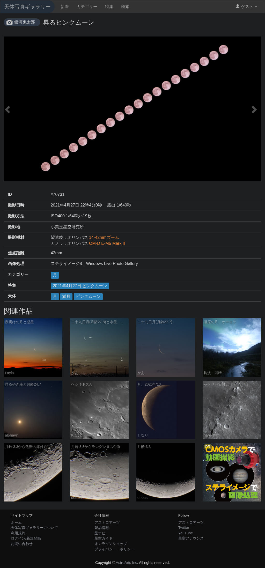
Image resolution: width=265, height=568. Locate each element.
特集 (109, 6)
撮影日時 (16, 205)
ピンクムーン (88, 296)
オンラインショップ (110, 544)
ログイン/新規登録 (26, 538)
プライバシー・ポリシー (114, 549)
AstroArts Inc (126, 562)
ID (10, 194)
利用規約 (18, 533)
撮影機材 (16, 237)
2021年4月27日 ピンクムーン (80, 286)
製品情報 (101, 528)
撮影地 (14, 227)
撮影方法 (16, 216)
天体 (12, 296)
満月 (66, 296)
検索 (125, 6)
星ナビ (99, 533)
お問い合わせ (22, 544)
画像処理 (16, 263)
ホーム (16, 522)
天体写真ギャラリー (27, 7)
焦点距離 (16, 253)
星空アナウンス (191, 538)
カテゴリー (87, 6)
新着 (65, 6)
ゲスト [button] (246, 6)
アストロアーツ (107, 522)
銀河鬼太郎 (24, 22)
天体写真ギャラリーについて (34, 528)
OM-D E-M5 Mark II (107, 243)
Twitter (183, 528)
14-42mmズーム (104, 237)
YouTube (185, 533)
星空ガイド (103, 538)
